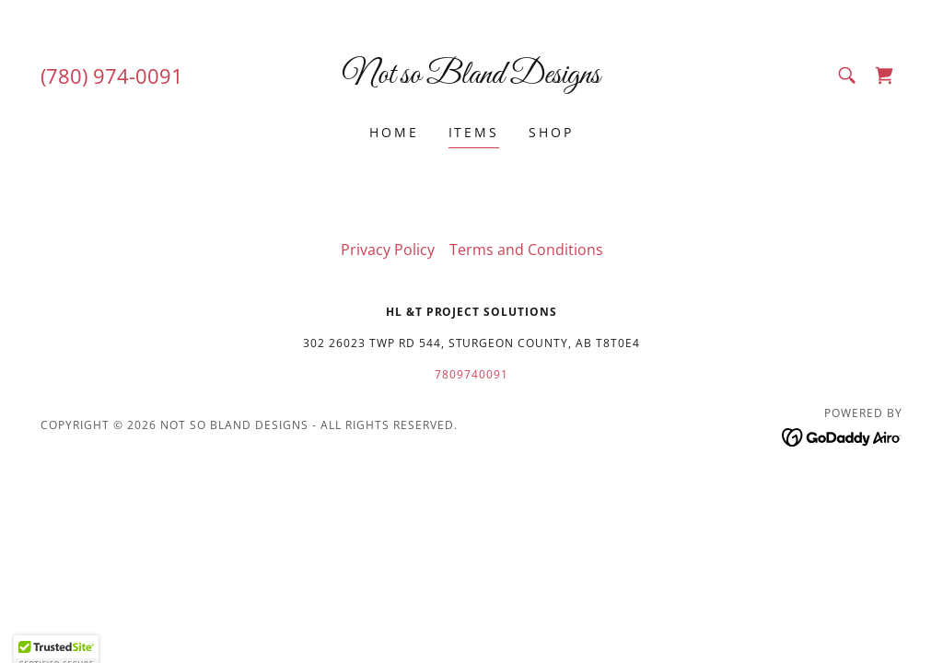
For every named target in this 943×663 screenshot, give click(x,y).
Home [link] (394, 132)
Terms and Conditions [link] (526, 249)
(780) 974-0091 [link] (112, 75)
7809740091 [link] (471, 374)
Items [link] (474, 132)
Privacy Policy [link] (388, 249)
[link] (471, 77)
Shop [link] (551, 132)
